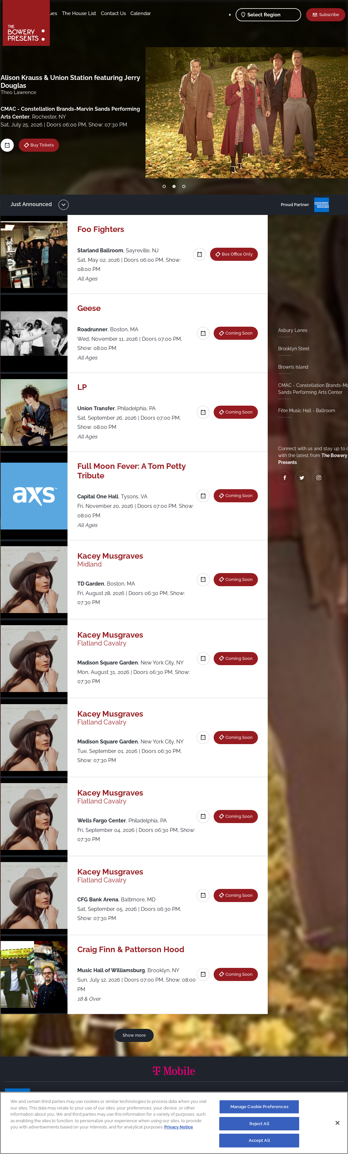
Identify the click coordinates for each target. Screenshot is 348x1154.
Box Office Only (235, 254)
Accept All (259, 1140)
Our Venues (89, 13)
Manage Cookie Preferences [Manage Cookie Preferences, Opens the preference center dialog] (259, 1106)
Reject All (259, 1123)
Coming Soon (236, 333)
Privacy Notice (178, 1127)
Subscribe (329, 14)
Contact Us (68, 23)
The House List (124, 13)
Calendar (96, 23)
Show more (135, 1035)
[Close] (337, 1123)
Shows (63, 13)
